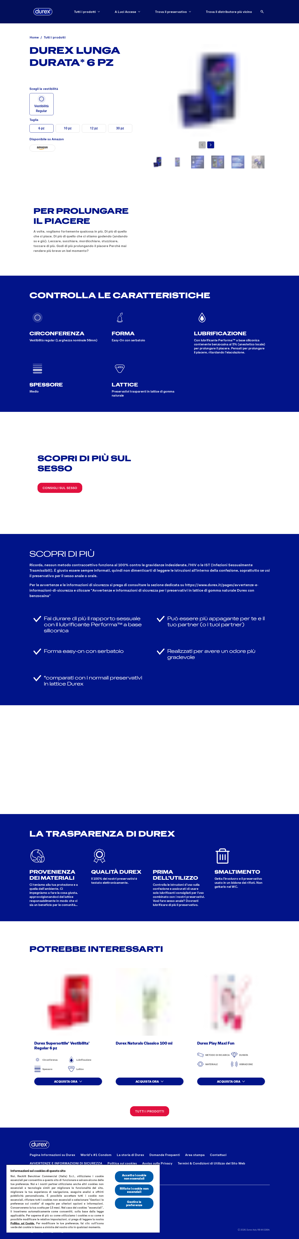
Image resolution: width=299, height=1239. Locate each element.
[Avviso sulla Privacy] (157, 1163)
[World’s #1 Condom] (96, 1154)
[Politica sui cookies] (122, 1163)
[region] (83, 1198)
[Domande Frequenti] (164, 1154)
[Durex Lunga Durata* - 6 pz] (42, 148)
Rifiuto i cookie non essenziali (134, 1189)
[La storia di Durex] (130, 1154)
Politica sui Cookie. (22, 1223)
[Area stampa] (195, 1154)
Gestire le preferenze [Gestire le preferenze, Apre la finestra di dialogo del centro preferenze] (134, 1203)
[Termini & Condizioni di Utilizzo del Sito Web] (211, 1163)
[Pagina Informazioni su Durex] (52, 1154)
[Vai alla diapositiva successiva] (210, 144)
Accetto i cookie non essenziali (134, 1176)
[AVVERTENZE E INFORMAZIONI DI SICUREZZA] (65, 1163)
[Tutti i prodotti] (149, 1111)
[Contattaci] (218, 1154)
